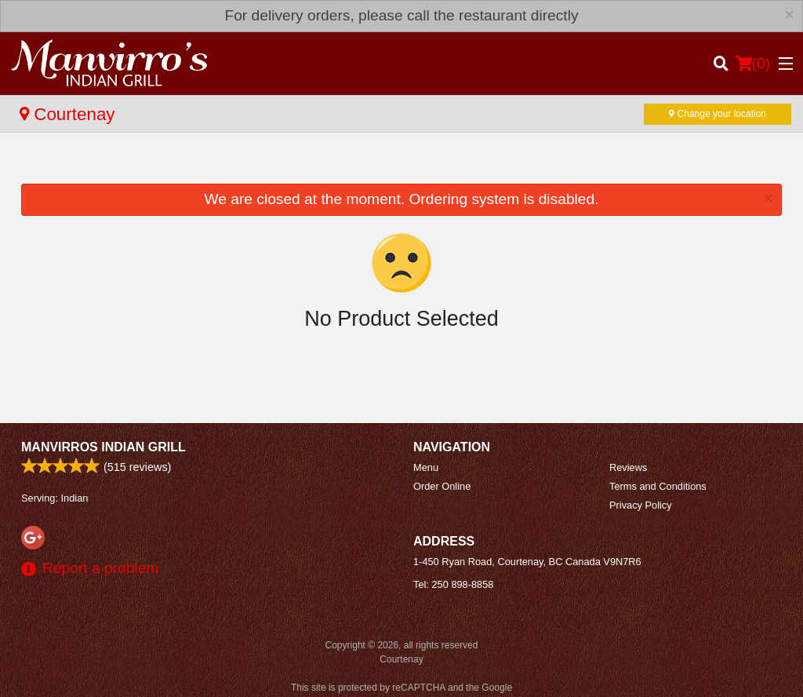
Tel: (453, 584)
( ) (753, 63)
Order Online (442, 486)
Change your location (717, 113)
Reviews (628, 467)
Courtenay (67, 114)
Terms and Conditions (658, 486)
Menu (425, 467)
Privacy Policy (640, 505)
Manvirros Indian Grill (103, 447)
